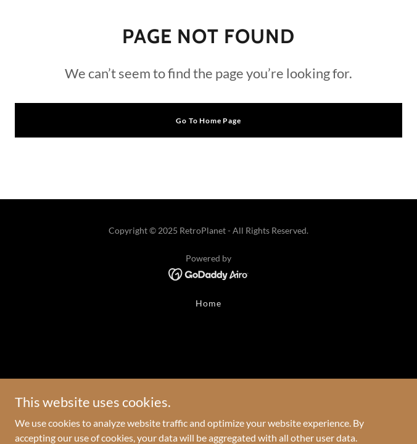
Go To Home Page (208, 120)
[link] (208, 273)
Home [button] (208, 303)
